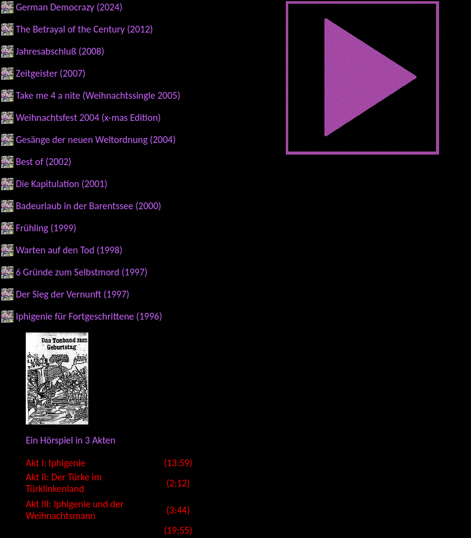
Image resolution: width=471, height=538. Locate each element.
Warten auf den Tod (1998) (69, 250)
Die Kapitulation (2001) (61, 184)
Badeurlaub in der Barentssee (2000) (88, 206)
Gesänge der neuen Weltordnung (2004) (96, 139)
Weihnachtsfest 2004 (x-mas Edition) (88, 117)
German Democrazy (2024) (69, 7)
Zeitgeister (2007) (51, 73)
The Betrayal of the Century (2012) (84, 29)
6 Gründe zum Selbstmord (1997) (82, 272)
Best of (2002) (44, 161)
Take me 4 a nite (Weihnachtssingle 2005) (98, 95)
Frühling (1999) (46, 228)
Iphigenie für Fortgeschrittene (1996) (89, 316)
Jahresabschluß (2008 (59, 51)
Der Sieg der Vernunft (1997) (72, 294)
